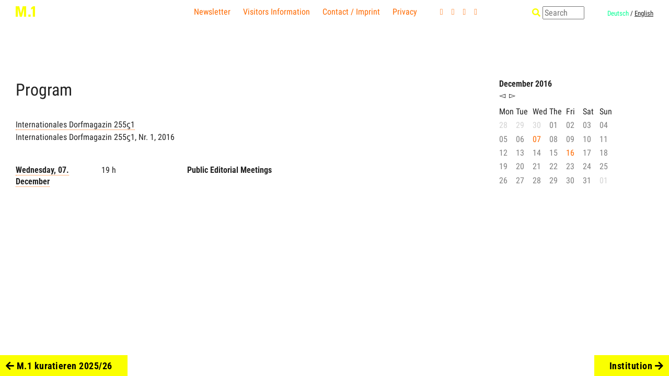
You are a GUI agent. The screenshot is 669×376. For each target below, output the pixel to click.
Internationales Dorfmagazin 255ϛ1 (75, 125)
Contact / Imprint (351, 12)
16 (570, 153)
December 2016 (525, 84)
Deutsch (618, 13)
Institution (636, 365)
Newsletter (212, 12)
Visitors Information (276, 12)
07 (537, 139)
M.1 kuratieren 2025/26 (59, 365)
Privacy (405, 12)
